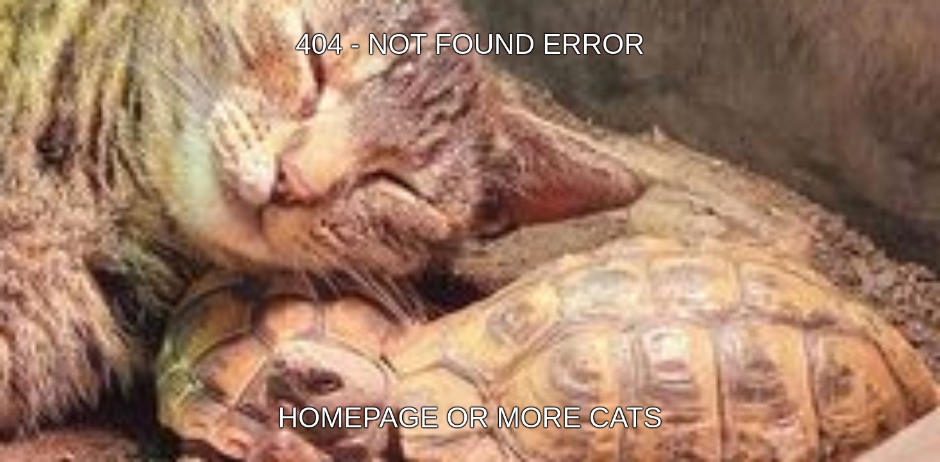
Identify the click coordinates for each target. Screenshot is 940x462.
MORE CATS (579, 417)
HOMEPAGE (358, 417)
